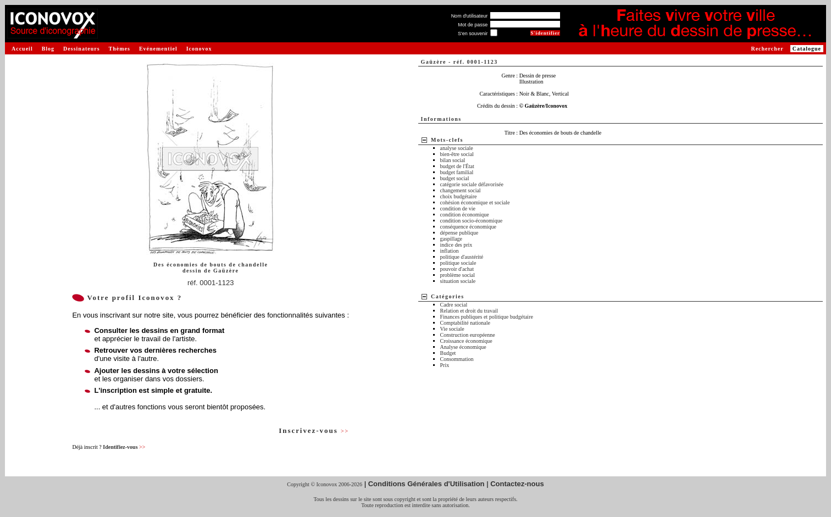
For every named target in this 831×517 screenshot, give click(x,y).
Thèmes (119, 49)
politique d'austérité (462, 257)
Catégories (447, 296)
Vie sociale (452, 329)
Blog (48, 49)
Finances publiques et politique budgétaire (486, 317)
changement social (460, 190)
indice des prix (456, 245)
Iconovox (199, 49)
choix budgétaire (458, 196)
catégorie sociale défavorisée (472, 184)
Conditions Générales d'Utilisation (426, 484)
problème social (457, 275)
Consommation (457, 359)
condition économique (464, 215)
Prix (445, 365)
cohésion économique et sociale (475, 202)
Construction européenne (467, 335)
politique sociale (458, 263)
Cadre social (454, 305)
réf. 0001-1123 (210, 283)
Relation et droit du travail (469, 311)
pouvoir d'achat (457, 269)
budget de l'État (457, 166)
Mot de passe (472, 24)
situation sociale (458, 281)
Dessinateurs (81, 49)
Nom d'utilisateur (469, 16)
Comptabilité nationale (465, 323)
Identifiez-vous (124, 447)
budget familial (457, 172)
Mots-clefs (447, 140)
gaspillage (451, 239)
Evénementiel (158, 49)
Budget (448, 353)
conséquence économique (468, 227)
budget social (454, 178)
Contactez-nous (517, 484)
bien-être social (457, 154)
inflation (449, 251)
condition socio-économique (471, 221)
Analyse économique (463, 347)
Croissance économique (466, 341)
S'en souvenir (472, 33)
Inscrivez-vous (314, 430)
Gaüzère (226, 271)
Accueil (22, 49)
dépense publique (459, 233)
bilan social (453, 160)
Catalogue (807, 49)
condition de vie (457, 208)
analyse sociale (456, 148)
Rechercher (767, 49)
